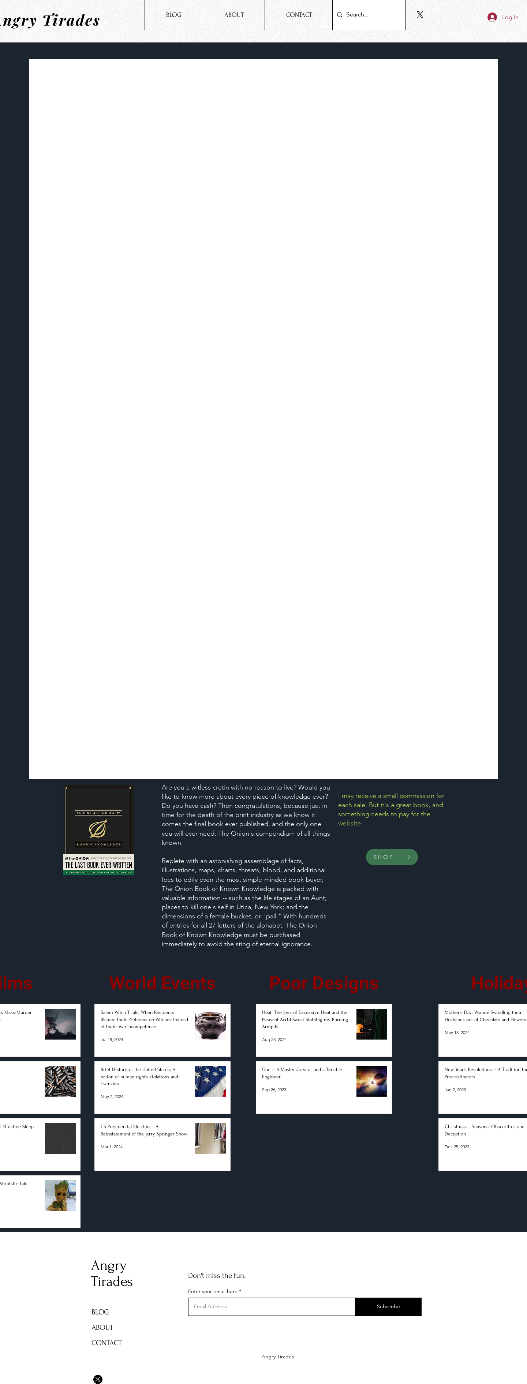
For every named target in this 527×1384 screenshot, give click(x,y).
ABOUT (102, 1327)
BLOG (100, 1312)
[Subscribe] (388, 1307)
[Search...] (368, 15)
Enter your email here (213, 1291)
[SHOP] (392, 857)
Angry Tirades (112, 1273)
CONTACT (106, 1343)
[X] (420, 14)
